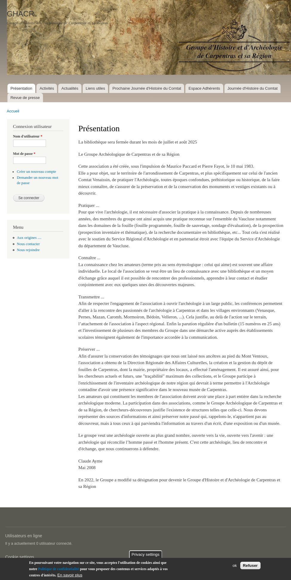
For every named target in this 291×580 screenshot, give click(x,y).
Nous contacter (28, 244)
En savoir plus (69, 576)
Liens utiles (95, 88)
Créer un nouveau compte (36, 172)
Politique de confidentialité (58, 570)
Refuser (250, 567)
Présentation (21, 88)
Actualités (69, 88)
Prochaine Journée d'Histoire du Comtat (147, 88)
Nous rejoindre (28, 250)
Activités (47, 88)
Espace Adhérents (204, 88)
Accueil (13, 111)
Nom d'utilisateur (27, 136)
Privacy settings (145, 556)
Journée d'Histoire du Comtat (252, 88)
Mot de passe (24, 154)
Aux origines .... (29, 238)
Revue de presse (25, 97)
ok (235, 567)
